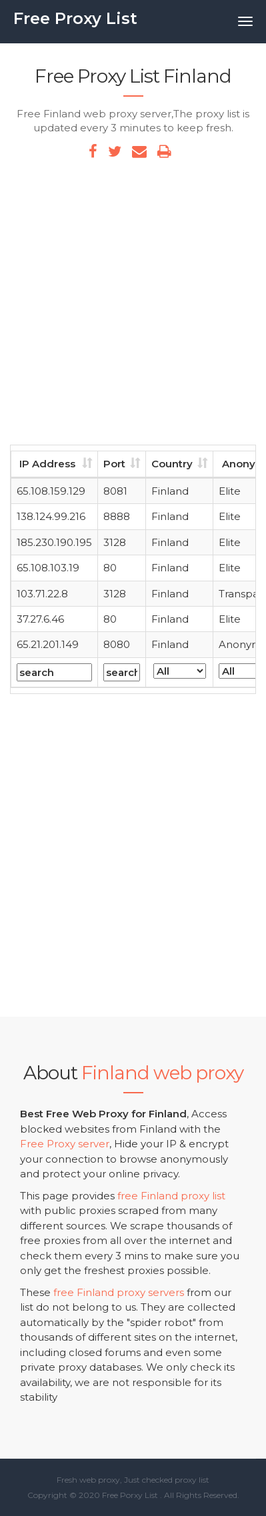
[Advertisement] (133, 305)
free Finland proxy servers (118, 1292)
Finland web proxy (162, 1072)
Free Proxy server (64, 1143)
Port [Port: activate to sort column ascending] (114, 463)
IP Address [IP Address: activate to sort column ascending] (47, 463)
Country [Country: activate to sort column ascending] (172, 463)
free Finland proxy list (171, 1195)
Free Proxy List (75, 18)
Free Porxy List (130, 1495)
